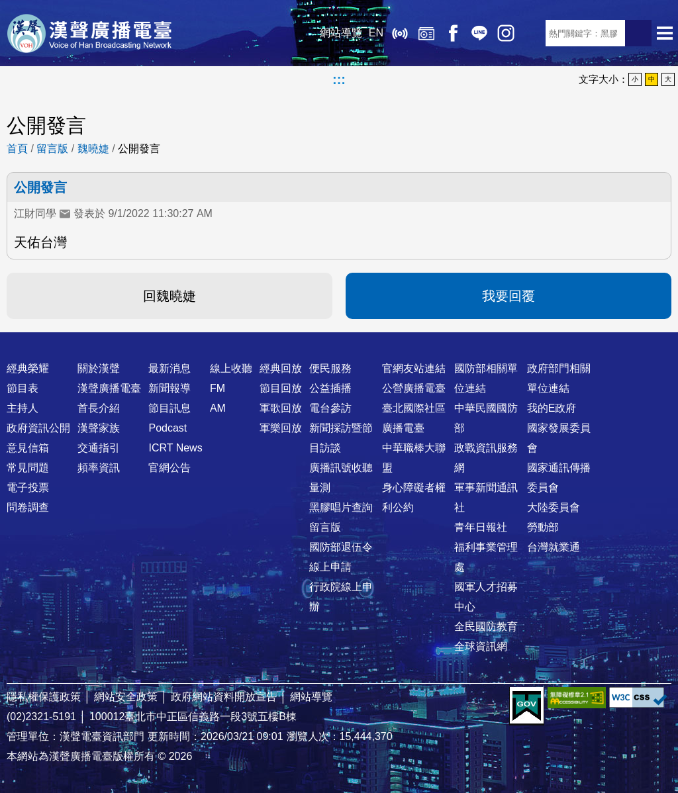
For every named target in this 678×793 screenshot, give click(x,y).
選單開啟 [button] (665, 33)
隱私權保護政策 (44, 696)
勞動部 (543, 527)
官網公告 (169, 467)
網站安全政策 (126, 696)
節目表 (22, 388)
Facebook (453, 33)
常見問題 (28, 467)
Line (479, 33)
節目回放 (281, 388)
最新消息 (169, 368)
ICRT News (175, 447)
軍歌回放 (281, 408)
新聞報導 (169, 388)
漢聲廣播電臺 (89, 33)
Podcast (167, 428)
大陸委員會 (553, 507)
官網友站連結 (414, 368)
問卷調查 (28, 507)
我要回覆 (508, 296)
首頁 (17, 148)
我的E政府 (552, 408)
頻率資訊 (98, 467)
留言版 (52, 148)
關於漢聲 (98, 368)
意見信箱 (28, 447)
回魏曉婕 (169, 296)
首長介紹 (98, 408)
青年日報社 (480, 527)
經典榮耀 (28, 368)
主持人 (22, 408)
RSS (532, 33)
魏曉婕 (93, 148)
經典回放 (426, 33)
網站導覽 (341, 32)
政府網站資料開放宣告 (224, 696)
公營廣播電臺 (414, 388)
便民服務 (330, 368)
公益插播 (330, 388)
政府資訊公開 (38, 428)
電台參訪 (330, 408)
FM (217, 388)
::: (339, 79)
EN (376, 32)
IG (506, 33)
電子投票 (28, 487)
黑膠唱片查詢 (341, 507)
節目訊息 (169, 408)
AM (218, 408)
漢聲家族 (98, 428)
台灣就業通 (553, 547)
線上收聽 (400, 33)
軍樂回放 (281, 428)
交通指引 (98, 447)
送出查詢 (638, 33)
